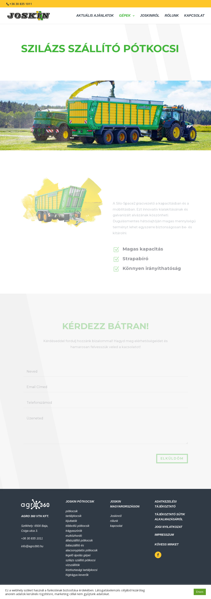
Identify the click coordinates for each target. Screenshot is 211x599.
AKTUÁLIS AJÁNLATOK (95, 15)
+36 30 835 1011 (20, 4)
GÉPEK (125, 15)
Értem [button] (199, 592)
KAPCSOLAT (194, 15)
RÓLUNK (172, 15)
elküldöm (172, 458)
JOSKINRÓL (149, 15)
